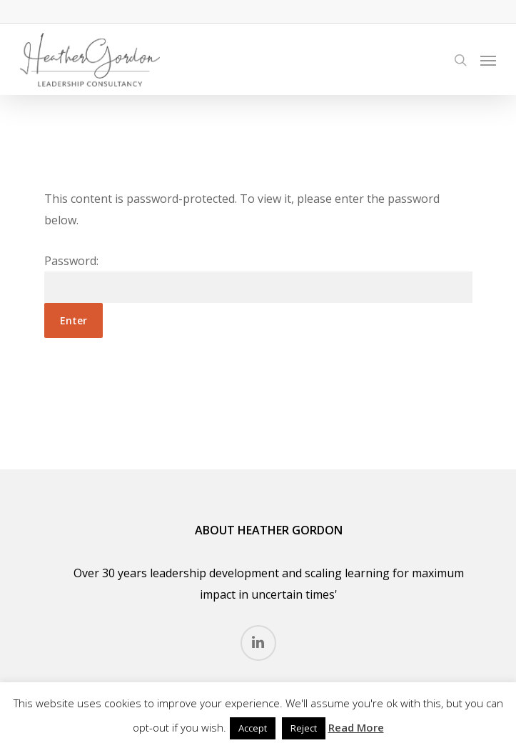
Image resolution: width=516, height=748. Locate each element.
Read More (356, 727)
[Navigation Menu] (488, 60)
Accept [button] (252, 728)
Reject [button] (303, 728)
